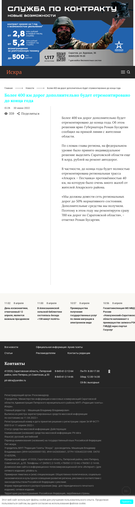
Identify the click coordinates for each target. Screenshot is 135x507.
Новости (30, 88)
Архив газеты (75, 347)
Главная (8, 88)
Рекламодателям (45, 353)
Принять (127, 501)
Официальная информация (51, 347)
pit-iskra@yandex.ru (15, 380)
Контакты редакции (79, 353)
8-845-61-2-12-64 (64, 371)
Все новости (11, 347)
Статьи (8, 353)
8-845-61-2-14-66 (64, 376)
